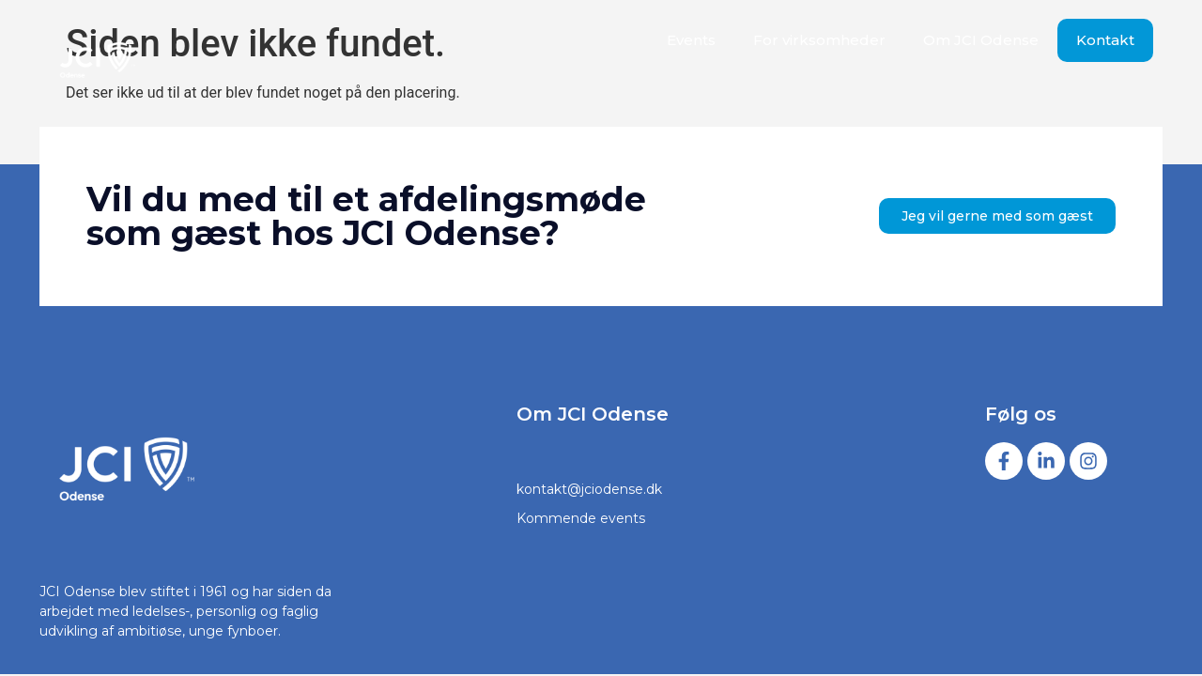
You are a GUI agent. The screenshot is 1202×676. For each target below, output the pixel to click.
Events (691, 40)
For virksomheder (819, 40)
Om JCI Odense (981, 40)
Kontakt (1105, 40)
